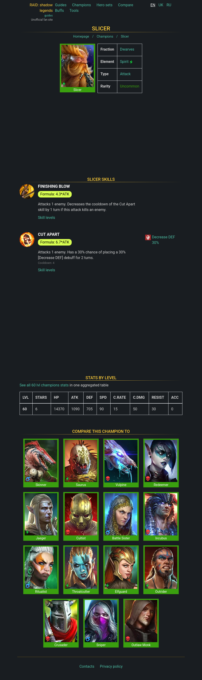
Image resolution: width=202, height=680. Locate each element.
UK (160, 5)
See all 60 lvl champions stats (44, 385)
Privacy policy (111, 666)
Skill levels (46, 217)
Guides (60, 5)
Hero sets (105, 5)
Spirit (124, 61)
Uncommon (129, 86)
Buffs (59, 10)
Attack (125, 74)
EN (153, 5)
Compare (125, 5)
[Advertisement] (101, 129)
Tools (74, 10)
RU (168, 5)
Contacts (86, 666)
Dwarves (127, 49)
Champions (81, 5)
